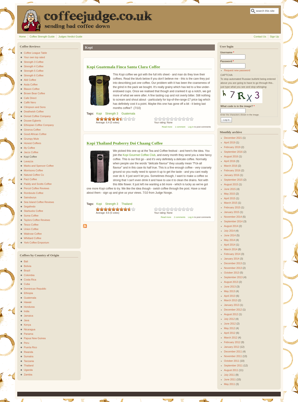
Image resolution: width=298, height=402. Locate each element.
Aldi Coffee (30, 79)
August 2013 (231, 281)
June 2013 (230, 286)
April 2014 (229, 244)
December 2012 (233, 309)
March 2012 (230, 337)
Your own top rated (34, 57)
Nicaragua (29, 329)
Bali (26, 261)
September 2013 (233, 277)
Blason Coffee (32, 89)
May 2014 (229, 240)
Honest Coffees (32, 143)
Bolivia (27, 266)
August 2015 (231, 184)
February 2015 (232, 207)
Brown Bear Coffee (34, 93)
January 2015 (231, 212)
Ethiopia (28, 293)
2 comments (179, 217)
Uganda (28, 369)
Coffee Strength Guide (42, 36)
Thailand (127, 204)
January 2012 (231, 346)
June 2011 (230, 379)
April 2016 (229, 161)
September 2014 (233, 221)
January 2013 (231, 305)
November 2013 (233, 268)
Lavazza (28, 161)
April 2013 (229, 295)
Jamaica (28, 315)
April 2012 (229, 332)
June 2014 (230, 235)
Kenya (27, 324)
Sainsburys (30, 197)
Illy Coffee (29, 147)
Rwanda (28, 352)
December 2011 (233, 351)
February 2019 (232, 147)
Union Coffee (31, 229)
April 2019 (229, 142)
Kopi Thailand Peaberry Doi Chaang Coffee (125, 143)
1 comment (180, 127)
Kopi (99, 113)
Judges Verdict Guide (70, 36)
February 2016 (232, 170)
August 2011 (231, 370)
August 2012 (231, 314)
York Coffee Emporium (36, 242)
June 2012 (230, 323)
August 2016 (231, 156)
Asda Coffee (30, 84)
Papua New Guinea (35, 338)
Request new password (237, 70)
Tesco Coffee (31, 224)
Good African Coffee (35, 134)
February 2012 (232, 342)
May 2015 (229, 193)
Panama (28, 333)
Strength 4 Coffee (33, 66)
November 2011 (233, 356)
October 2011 (231, 360)
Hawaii (27, 302)
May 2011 (229, 384)
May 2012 (229, 328)
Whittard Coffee (32, 238)
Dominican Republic (35, 288)
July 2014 (229, 230)
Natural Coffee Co (34, 174)
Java (26, 320)
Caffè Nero (30, 102)
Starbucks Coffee (33, 210)
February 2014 (232, 254)
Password (227, 61)
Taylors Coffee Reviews (37, 220)
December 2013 (233, 263)
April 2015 (229, 198)
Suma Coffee (31, 215)
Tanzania (29, 361)
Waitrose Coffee (33, 233)
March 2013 (230, 300)
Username (227, 52)
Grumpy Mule (31, 138)
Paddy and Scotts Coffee (37, 183)
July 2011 (229, 374)
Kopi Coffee (30, 156)
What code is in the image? (237, 106)
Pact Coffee (30, 179)
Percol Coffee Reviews (36, 188)
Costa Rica (30, 279)
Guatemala (128, 113)
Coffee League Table (35, 52)
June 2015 (230, 189)
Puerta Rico (30, 347)
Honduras (29, 306)
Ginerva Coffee (32, 129)
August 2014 (231, 226)
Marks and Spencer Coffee (39, 165)
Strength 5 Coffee (33, 70)
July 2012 (229, 319)
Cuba (27, 284)
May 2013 (229, 291)
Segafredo (29, 206)
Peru (26, 342)
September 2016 (233, 151)
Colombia (29, 275)
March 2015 (230, 202)
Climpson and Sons (35, 107)
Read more (167, 127)
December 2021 (233, 137)
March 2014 (230, 249)
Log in (191, 127)
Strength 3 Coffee (33, 62)
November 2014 (233, 216)
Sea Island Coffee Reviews (39, 202)
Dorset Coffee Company (37, 116)
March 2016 (230, 165)
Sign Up (274, 36)
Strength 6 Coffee (33, 75)
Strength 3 (111, 113)
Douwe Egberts (32, 120)
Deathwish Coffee (34, 111)
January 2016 (231, 175)
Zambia (28, 374)
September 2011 (233, 365)
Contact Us (260, 36)
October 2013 (231, 272)
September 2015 (233, 179)
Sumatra (28, 356)
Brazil (27, 270)
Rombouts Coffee (33, 193)
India (26, 311)
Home (22, 36)
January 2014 (231, 258)
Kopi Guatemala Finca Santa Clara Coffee (123, 66)
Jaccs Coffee (31, 152)
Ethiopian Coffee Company (39, 125)
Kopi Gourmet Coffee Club (139, 155)
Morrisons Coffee (33, 170)
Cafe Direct (30, 98)
